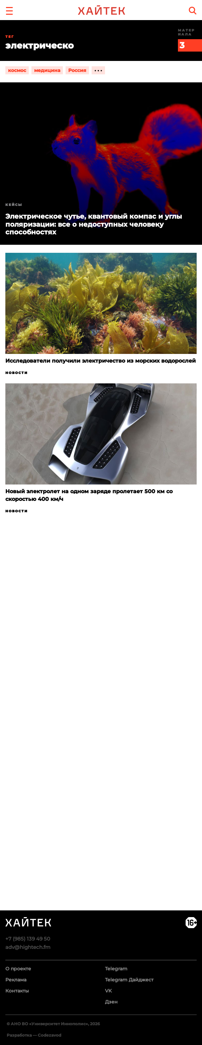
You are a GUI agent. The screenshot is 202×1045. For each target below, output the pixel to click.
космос (17, 70)
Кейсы (13, 205)
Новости (16, 373)
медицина (47, 70)
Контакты (17, 991)
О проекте (18, 969)
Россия (77, 70)
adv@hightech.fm (27, 947)
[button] (9, 10)
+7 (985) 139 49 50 (27, 939)
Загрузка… (101, 738)
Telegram (116, 969)
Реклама (15, 980)
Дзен (111, 1002)
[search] (192, 10)
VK (108, 991)
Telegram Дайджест (129, 980)
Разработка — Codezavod (34, 1035)
